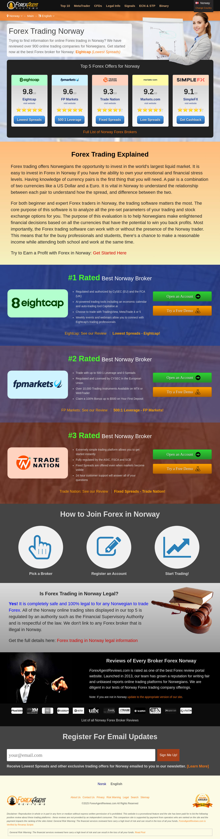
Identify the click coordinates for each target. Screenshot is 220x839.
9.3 (108, 91)
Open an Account (184, 297)
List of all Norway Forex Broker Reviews (110, 720)
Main (30, 16)
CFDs (98, 5)
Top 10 (65, 5)
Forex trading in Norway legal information (92, 638)
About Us (75, 797)
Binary (164, 5)
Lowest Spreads (29, 119)
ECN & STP (147, 5)
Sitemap (145, 797)
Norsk (102, 784)
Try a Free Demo (184, 310)
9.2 (149, 91)
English (46, 16)
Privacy (100, 797)
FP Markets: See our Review (84, 414)
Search (135, 797)
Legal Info (113, 5)
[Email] (81, 755)
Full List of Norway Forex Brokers (110, 132)
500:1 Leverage (69, 119)
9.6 (68, 91)
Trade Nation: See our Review (83, 495)
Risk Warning (113, 797)
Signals (129, 5)
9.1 (189, 91)
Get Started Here (105, 249)
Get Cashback (190, 119)
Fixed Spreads (110, 119)
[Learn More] (198, 766)
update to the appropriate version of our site (158, 695)
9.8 (28, 91)
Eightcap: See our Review (85, 337)
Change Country (203, 8)
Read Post (140, 832)
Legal (126, 797)
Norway (15, 16)
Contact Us (89, 797)
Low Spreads (150, 119)
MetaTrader (82, 5)
